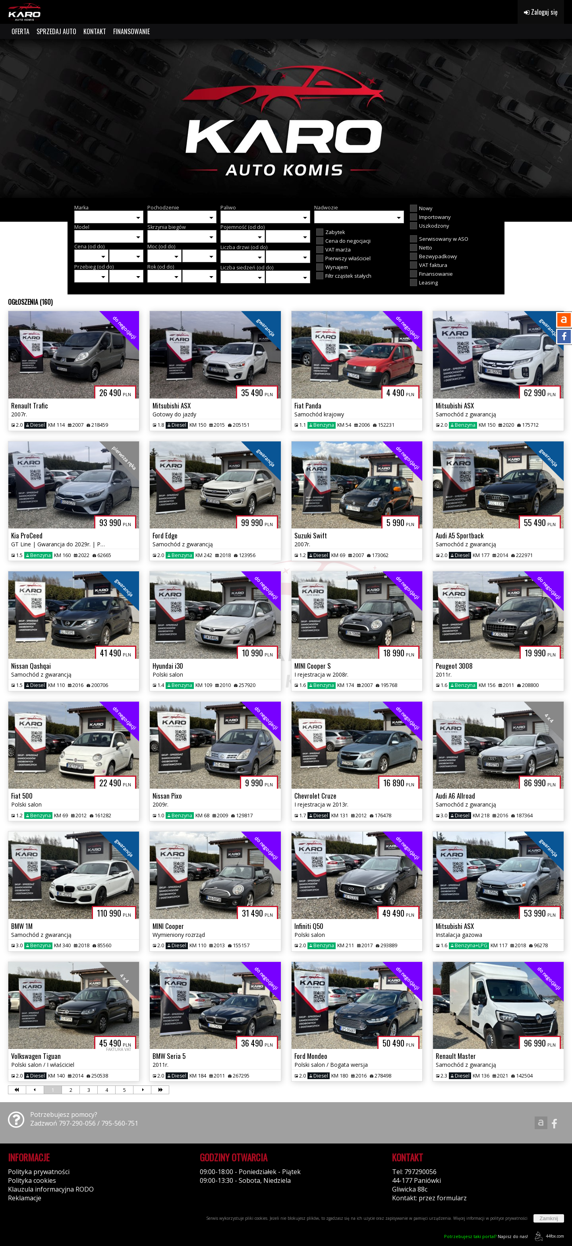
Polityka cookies (32, 1180)
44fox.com (548, 1236)
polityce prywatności (509, 1218)
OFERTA (20, 31)
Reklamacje (24, 1198)
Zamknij (548, 1218)
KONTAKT (94, 31)
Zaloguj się (541, 12)
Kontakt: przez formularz (429, 1198)
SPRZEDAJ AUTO (56, 31)
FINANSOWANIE (131, 31)
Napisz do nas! (486, 1236)
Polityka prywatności (39, 1171)
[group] (286, 118)
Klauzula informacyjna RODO (51, 1189)
